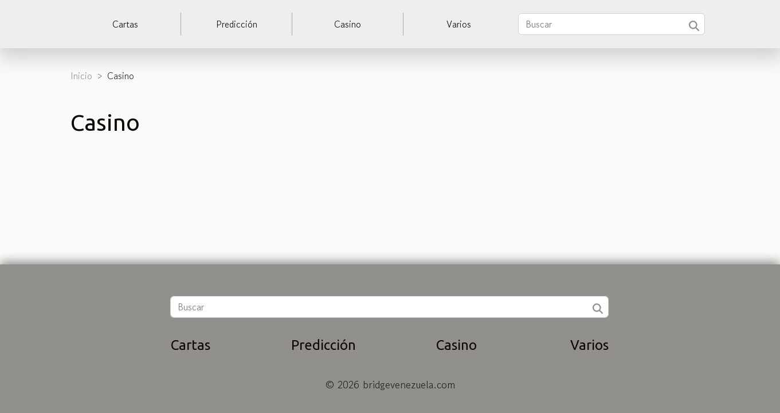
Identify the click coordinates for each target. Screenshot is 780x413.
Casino (347, 24)
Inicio (81, 76)
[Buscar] (611, 24)
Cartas (125, 24)
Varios (458, 24)
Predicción (236, 24)
